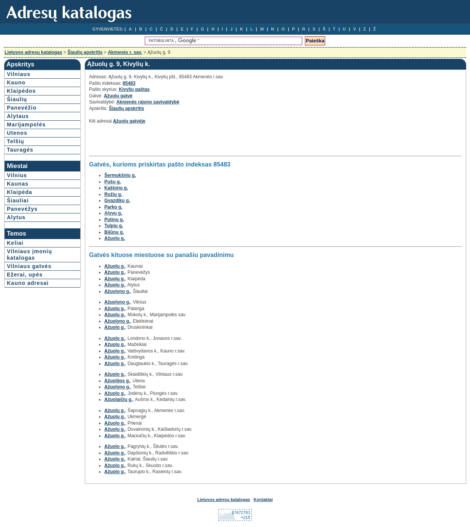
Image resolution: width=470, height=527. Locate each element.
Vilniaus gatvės (29, 266)
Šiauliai (18, 200)
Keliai (15, 243)
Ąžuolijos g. (117, 380)
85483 (129, 83)
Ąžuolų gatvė (118, 96)
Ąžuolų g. (114, 238)
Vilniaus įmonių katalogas (29, 254)
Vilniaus (18, 74)
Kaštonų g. (116, 188)
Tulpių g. (113, 225)
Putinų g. (114, 219)
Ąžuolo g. (114, 327)
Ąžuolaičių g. (118, 399)
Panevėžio (21, 108)
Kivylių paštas (134, 89)
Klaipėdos (21, 91)
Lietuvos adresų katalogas (33, 52)
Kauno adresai (28, 283)
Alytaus (18, 116)
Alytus (16, 217)
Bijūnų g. (114, 232)
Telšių (15, 141)
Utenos (17, 133)
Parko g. (113, 207)
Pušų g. (112, 181)
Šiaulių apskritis (84, 52)
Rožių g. (113, 194)
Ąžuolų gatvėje (129, 121)
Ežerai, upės (25, 275)
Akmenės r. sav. (125, 52)
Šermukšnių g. (120, 175)
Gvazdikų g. (117, 200)
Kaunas (18, 184)
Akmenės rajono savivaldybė (147, 102)
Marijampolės (26, 124)
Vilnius (17, 175)
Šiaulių (17, 99)
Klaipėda (19, 192)
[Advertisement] (178, 142)
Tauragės (20, 150)
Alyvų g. (113, 213)
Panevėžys (22, 209)
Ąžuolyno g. (117, 291)
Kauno (16, 82)
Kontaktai (263, 499)
